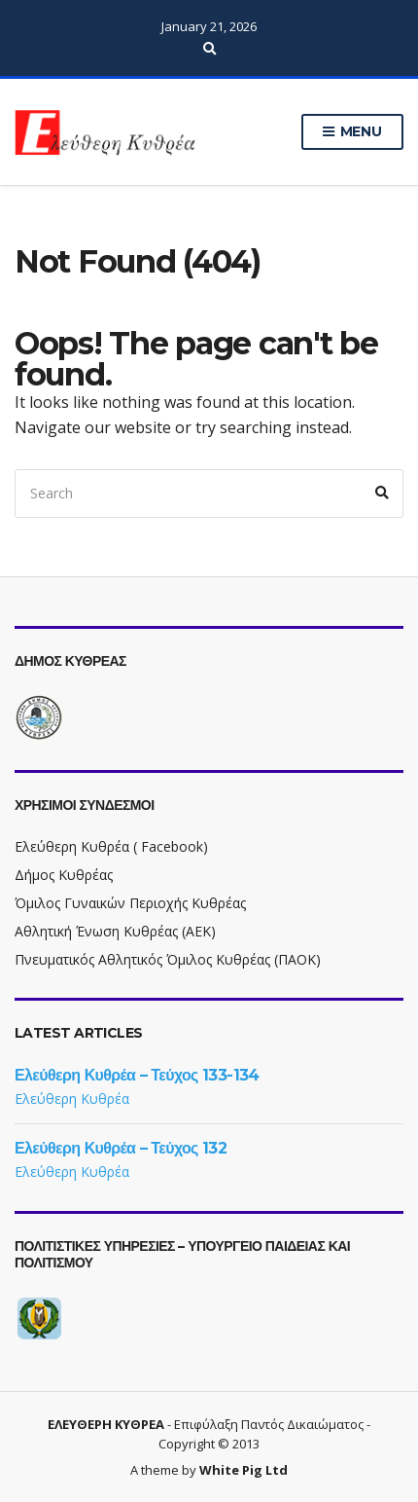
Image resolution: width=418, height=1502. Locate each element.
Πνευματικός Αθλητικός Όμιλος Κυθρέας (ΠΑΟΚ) (168, 959)
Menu (352, 132)
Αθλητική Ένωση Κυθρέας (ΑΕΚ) (115, 931)
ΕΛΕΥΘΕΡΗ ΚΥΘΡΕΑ (106, 1424)
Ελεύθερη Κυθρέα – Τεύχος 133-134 (137, 1075)
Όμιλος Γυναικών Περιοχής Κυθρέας (130, 903)
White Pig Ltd (243, 1470)
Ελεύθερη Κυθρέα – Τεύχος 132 (120, 1148)
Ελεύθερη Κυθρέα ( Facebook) (111, 846)
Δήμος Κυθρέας (64, 874)
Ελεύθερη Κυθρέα (72, 1098)
